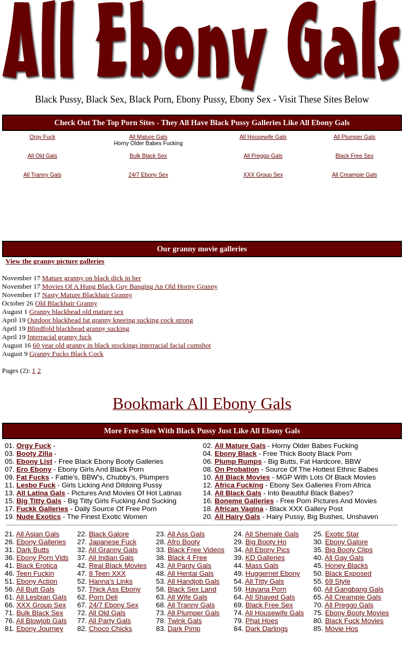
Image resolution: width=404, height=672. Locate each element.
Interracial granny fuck (59, 337)
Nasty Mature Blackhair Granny (87, 295)
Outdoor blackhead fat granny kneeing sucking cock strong (110, 320)
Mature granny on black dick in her (91, 278)
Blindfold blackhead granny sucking (78, 328)
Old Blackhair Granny (66, 303)
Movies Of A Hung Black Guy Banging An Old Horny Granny (130, 286)
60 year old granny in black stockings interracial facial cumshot (122, 345)
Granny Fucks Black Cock (66, 354)
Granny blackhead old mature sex (76, 311)
